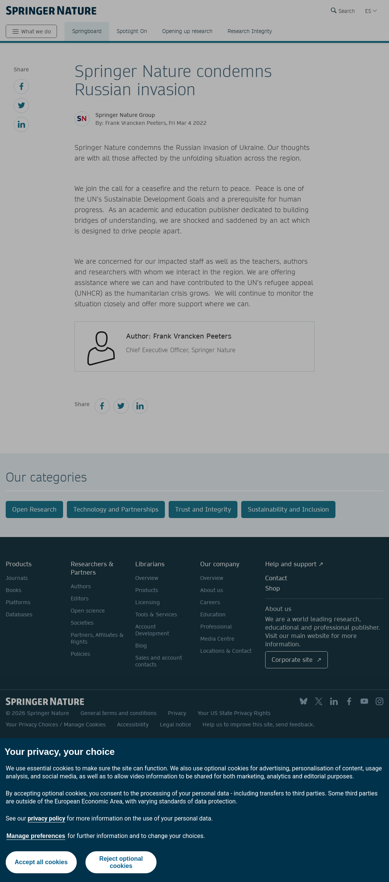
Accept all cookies (41, 862)
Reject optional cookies (121, 862)
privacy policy (46, 818)
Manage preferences (35, 836)
